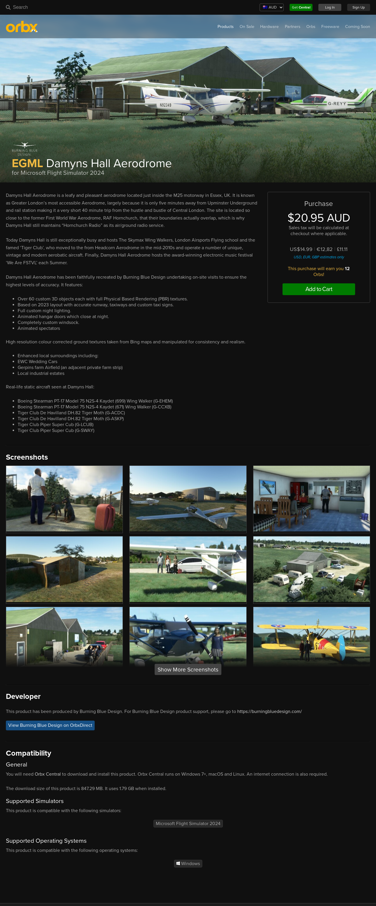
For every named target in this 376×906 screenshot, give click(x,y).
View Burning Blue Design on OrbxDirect (50, 725)
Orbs (310, 26)
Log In (330, 7)
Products (226, 26)
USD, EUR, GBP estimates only (319, 257)
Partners (292, 26)
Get (301, 7)
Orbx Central (48, 774)
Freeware (330, 26)
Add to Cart (318, 289)
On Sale (247, 26)
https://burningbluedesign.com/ (269, 711)
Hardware (269, 26)
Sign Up (358, 7)
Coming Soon (357, 26)
